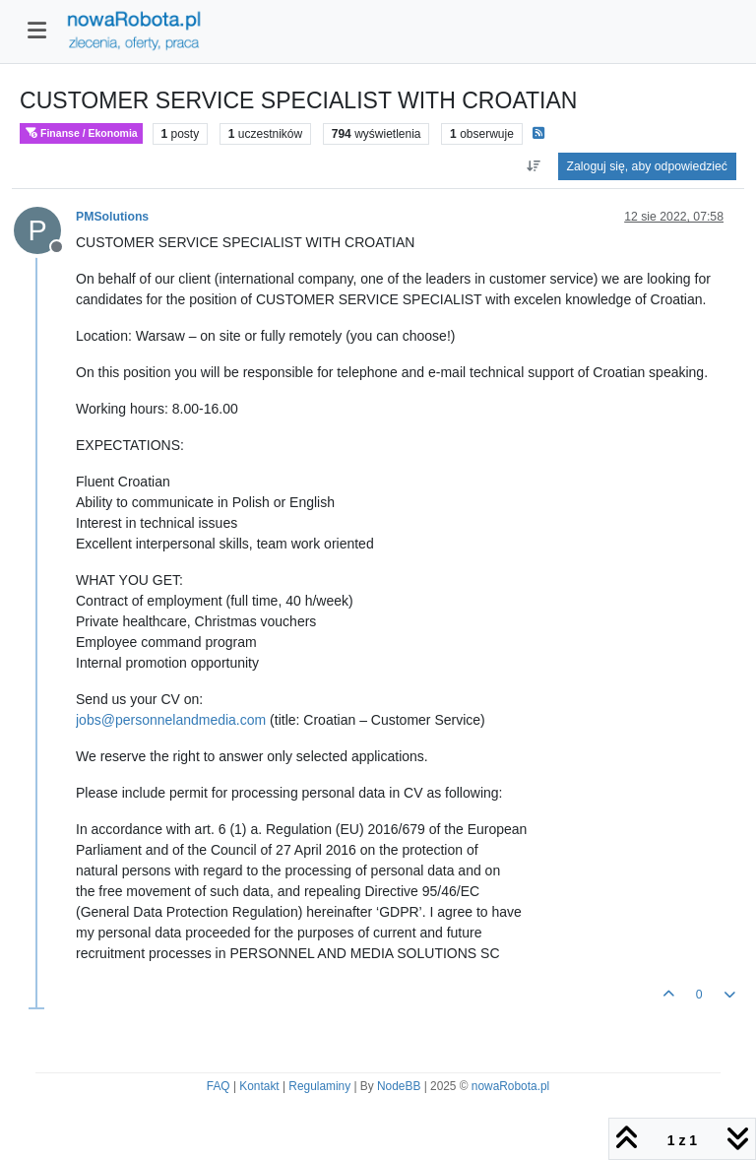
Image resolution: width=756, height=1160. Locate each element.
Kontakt (259, 1086)
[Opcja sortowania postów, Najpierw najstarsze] (533, 166)
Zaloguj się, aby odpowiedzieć (647, 166)
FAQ (218, 1086)
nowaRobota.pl (510, 1086)
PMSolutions (112, 217)
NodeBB (398, 1086)
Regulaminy (319, 1086)
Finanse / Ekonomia (81, 133)
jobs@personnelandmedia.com (171, 720)
